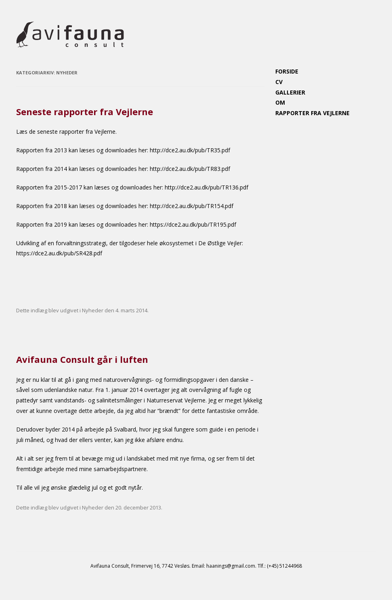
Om (280, 102)
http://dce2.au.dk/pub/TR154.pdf (191, 206)
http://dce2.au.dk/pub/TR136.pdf (206, 187)
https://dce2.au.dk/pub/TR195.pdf (193, 224)
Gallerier (290, 92)
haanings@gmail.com (230, 565)
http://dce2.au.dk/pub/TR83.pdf (190, 169)
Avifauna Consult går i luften (82, 359)
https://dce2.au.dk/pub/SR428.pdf (59, 253)
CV (279, 82)
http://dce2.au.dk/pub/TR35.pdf (190, 150)
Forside (286, 71)
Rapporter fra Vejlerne (312, 113)
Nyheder (92, 310)
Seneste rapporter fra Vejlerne (84, 111)
